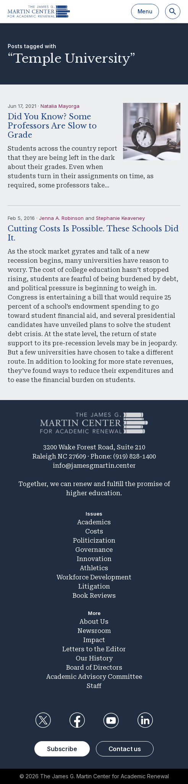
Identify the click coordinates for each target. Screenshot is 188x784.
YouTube (111, 720)
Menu (145, 11)
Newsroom (94, 630)
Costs (94, 531)
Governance (94, 549)
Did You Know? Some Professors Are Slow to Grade (52, 126)
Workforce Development (94, 577)
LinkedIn (145, 720)
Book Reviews (94, 595)
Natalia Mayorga (60, 106)
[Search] (172, 11)
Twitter (42, 720)
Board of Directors (94, 667)
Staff (94, 686)
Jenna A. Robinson (61, 218)
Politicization (94, 540)
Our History (94, 658)
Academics (94, 522)
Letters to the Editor (94, 649)
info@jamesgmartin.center (94, 465)
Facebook (76, 720)
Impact (94, 640)
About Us (94, 621)
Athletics (94, 568)
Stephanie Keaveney (120, 218)
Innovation (94, 559)
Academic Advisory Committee (94, 676)
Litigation (94, 586)
